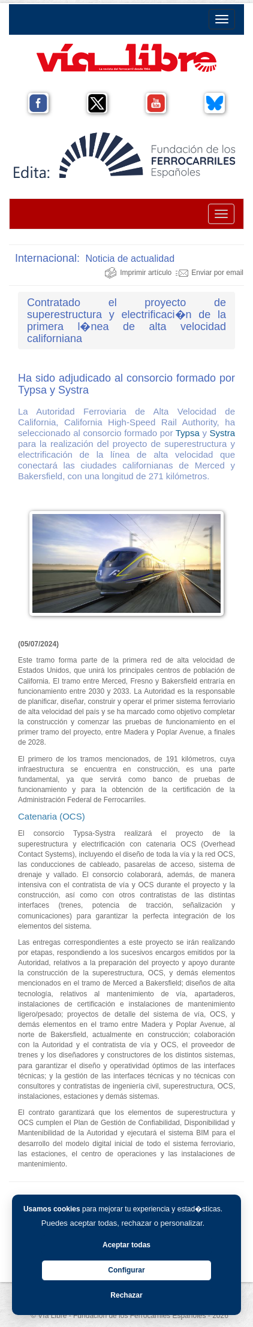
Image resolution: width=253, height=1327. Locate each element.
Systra (222, 433)
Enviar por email (209, 272)
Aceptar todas (126, 1245)
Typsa (188, 433)
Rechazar (126, 1295)
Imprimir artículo (137, 272)
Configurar (126, 1270)
